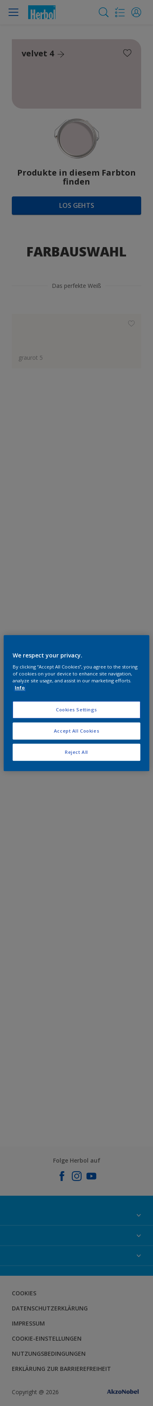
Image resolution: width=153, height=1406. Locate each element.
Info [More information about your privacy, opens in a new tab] (20, 687)
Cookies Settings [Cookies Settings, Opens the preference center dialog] (76, 710)
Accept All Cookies (76, 731)
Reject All (76, 752)
